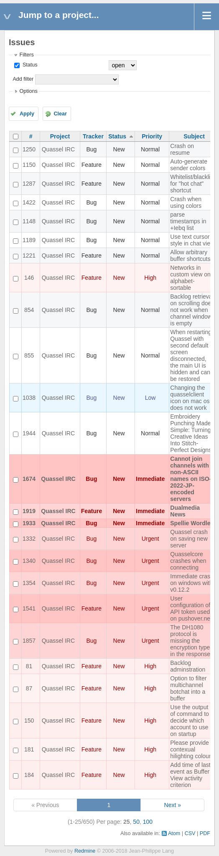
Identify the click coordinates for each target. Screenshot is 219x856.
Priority (152, 136)
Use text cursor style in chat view (192, 240)
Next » (172, 805)
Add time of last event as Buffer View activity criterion (190, 774)
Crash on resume (182, 149)
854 (29, 310)
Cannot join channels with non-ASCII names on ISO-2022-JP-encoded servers (190, 478)
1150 (29, 164)
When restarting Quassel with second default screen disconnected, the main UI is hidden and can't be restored (191, 355)
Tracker (93, 136)
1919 (29, 511)
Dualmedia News (185, 511)
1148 (29, 221)
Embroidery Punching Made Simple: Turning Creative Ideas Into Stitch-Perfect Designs (190, 433)
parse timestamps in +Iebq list (188, 221)
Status (29, 65)
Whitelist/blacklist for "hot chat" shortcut (192, 184)
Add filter (23, 79)
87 (29, 688)
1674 (29, 478)
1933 (29, 523)
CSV (190, 833)
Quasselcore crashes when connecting (188, 561)
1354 (29, 583)
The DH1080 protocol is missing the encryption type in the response (190, 640)
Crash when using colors (185, 202)
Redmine (84, 851)
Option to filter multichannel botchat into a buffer (188, 688)
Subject (194, 136)
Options (28, 91)
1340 (29, 560)
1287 (29, 183)
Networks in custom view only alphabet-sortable (192, 277)
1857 (29, 640)
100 (148, 821)
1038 (29, 397)
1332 (29, 538)
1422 (29, 202)
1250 (29, 149)
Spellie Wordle (190, 523)
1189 (29, 240)
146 (29, 277)
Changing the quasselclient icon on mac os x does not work (192, 397)
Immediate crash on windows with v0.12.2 (191, 583)
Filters (26, 55)
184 (29, 775)
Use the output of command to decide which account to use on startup (189, 720)
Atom (174, 833)
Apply (27, 114)
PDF (205, 833)
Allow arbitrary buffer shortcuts (190, 255)
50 (136, 821)
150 (29, 720)
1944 (29, 433)
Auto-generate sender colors (188, 164)
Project (60, 136)
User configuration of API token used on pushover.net (191, 608)
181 (29, 749)
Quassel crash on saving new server (189, 539)
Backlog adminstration (187, 666)
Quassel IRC (58, 149)
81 (29, 666)
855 (29, 355)
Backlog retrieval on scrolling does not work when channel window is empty (192, 310)
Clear (60, 114)
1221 (29, 255)
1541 (29, 608)
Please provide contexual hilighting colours (192, 749)
